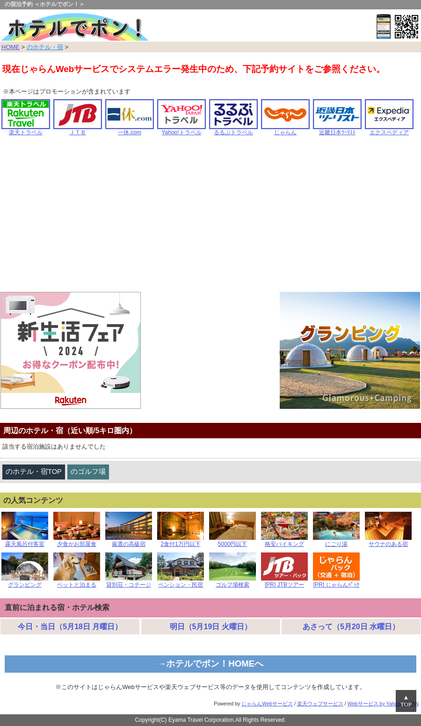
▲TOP (406, 701)
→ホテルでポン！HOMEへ (211, 663)
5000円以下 (232, 541)
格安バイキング (284, 541)
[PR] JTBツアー (284, 582)
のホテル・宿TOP (34, 471)
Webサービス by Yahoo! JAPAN (383, 703)
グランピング (24, 582)
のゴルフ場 (88, 471)
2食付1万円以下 (180, 541)
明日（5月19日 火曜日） (211, 627)
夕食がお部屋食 (76, 541)
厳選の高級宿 (128, 541)
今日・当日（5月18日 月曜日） (70, 627)
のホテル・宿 (45, 47)
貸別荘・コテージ (128, 582)
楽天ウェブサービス (320, 703)
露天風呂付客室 (24, 541)
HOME (10, 47)
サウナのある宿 (388, 541)
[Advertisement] (210, 217)
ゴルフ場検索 (232, 582)
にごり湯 (336, 541)
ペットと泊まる (76, 582)
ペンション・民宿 (180, 582)
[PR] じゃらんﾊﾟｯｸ (336, 582)
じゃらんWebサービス (267, 703)
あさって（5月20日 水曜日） (351, 627)
